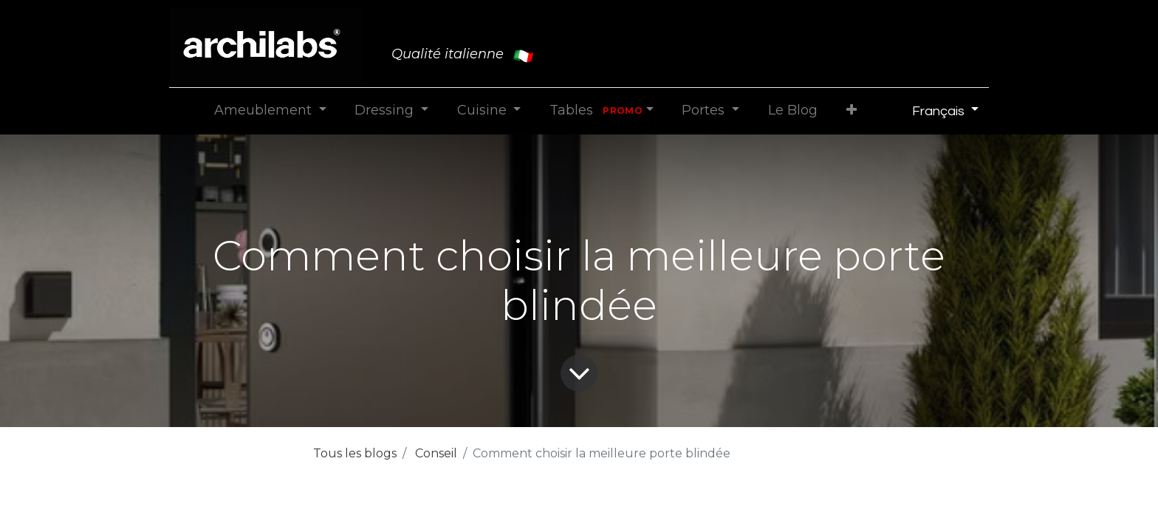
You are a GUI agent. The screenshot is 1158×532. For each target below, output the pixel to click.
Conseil (436, 453)
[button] (851, 110)
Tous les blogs (355, 453)
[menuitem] (792, 110)
